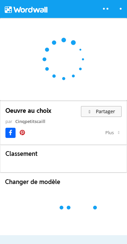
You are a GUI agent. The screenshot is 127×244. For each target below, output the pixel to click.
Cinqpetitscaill (30, 121)
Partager (101, 111)
